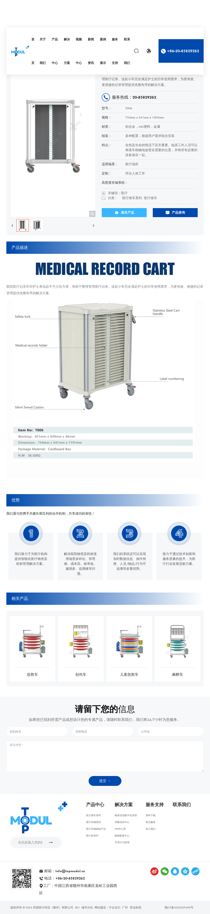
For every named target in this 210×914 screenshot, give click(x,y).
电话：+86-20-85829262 (64, 878)
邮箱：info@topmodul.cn (64, 871)
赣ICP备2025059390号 (179, 907)
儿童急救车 (129, 674)
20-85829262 (144, 97)
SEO (77, 907)
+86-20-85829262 (183, 51)
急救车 (32, 674)
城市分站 (87, 907)
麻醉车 (177, 674)
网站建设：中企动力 (107, 907)
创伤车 (80, 674)
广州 (125, 907)
